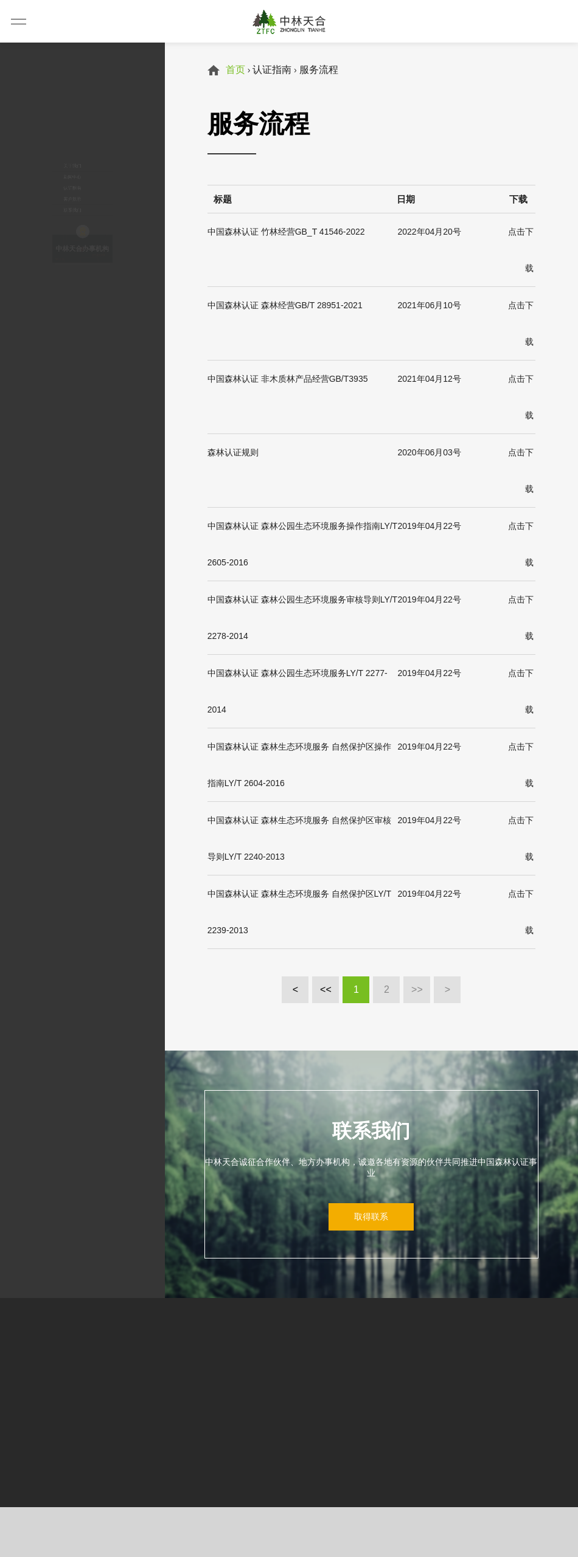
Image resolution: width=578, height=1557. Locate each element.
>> (417, 989)
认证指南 (54, 155)
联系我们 (54, 216)
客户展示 (54, 185)
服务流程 (318, 69)
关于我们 (54, 94)
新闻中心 (54, 124)
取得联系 (371, 1216)
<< (326, 989)
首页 (235, 69)
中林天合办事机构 (82, 322)
